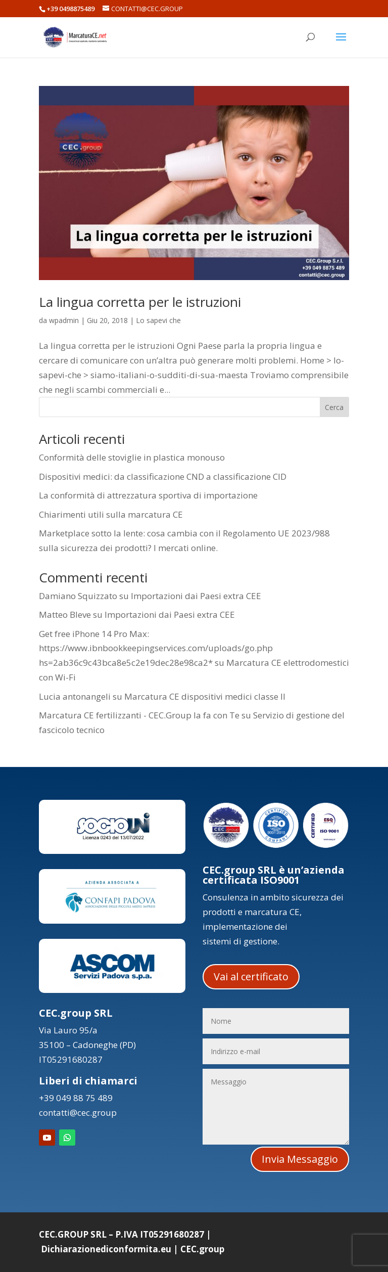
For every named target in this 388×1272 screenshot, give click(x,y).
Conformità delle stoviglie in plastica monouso (132, 457)
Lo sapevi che (158, 320)
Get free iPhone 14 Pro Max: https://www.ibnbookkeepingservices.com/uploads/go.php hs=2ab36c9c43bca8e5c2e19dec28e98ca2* (156, 648)
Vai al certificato (251, 976)
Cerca (334, 407)
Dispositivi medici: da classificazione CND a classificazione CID (162, 476)
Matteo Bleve (65, 614)
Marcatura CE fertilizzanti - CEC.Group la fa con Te (139, 715)
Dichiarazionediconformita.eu (106, 1249)
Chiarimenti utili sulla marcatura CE (111, 514)
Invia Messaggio (300, 1159)
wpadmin (64, 320)
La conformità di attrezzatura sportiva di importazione (148, 495)
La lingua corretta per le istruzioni (140, 302)
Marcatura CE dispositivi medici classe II (204, 696)
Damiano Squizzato (78, 596)
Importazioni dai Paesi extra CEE (196, 596)
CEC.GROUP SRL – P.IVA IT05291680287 (121, 1234)
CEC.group (202, 1249)
